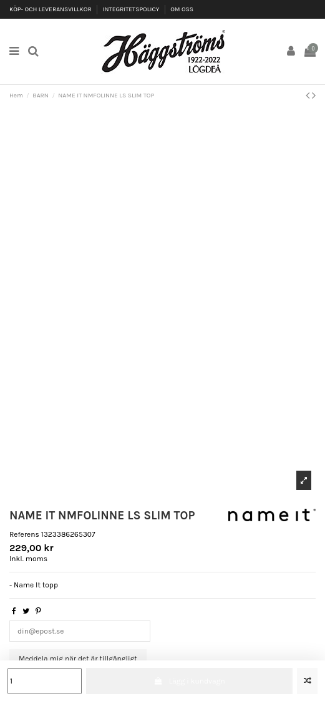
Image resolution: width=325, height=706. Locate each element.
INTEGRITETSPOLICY (132, 9)
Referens (24, 534)
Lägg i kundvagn (189, 681)
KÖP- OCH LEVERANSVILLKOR (51, 9)
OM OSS (181, 9)
